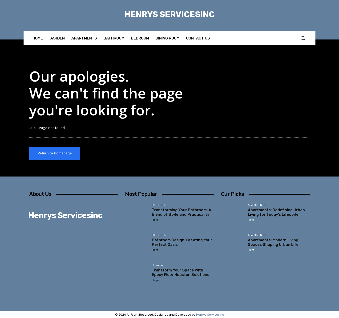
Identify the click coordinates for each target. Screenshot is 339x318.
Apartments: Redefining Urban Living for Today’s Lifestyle (276, 212)
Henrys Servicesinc (210, 314)
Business (157, 265)
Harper (156, 280)
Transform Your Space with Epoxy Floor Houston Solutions (180, 272)
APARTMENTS (256, 205)
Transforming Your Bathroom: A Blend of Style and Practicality (181, 212)
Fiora (155, 219)
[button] (303, 38)
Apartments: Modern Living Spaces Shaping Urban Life (273, 242)
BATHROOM (159, 205)
